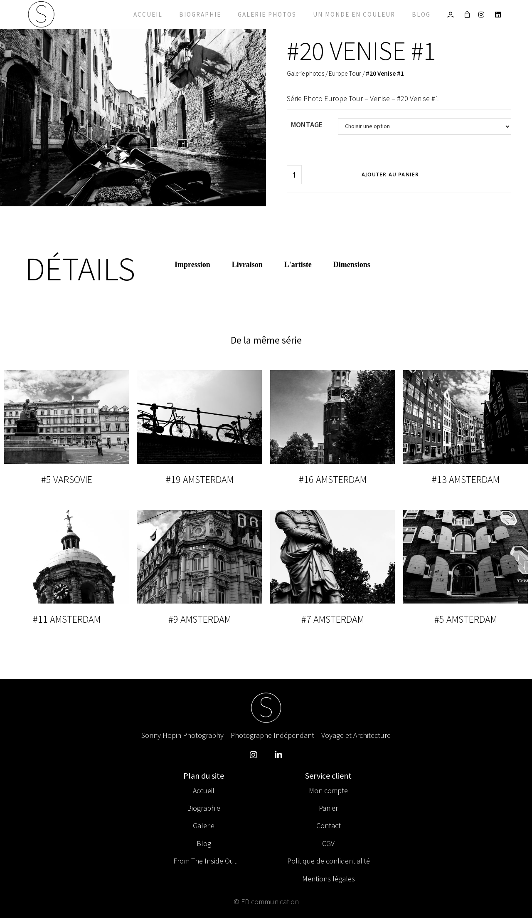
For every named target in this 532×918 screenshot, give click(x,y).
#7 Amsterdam (332, 619)
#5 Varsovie (66, 479)
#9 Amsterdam (199, 619)
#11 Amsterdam (67, 619)
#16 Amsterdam (333, 479)
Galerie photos (267, 14)
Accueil (148, 14)
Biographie (200, 14)
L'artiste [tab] (298, 264)
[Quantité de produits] (294, 174)
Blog (421, 14)
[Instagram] (483, 14)
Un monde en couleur (354, 14)
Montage (307, 124)
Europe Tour (345, 73)
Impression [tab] (192, 264)
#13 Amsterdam (466, 479)
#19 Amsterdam (200, 479)
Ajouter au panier (390, 174)
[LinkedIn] (500, 14)
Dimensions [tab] (351, 264)
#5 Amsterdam (465, 619)
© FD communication (266, 901)
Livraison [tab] (247, 264)
